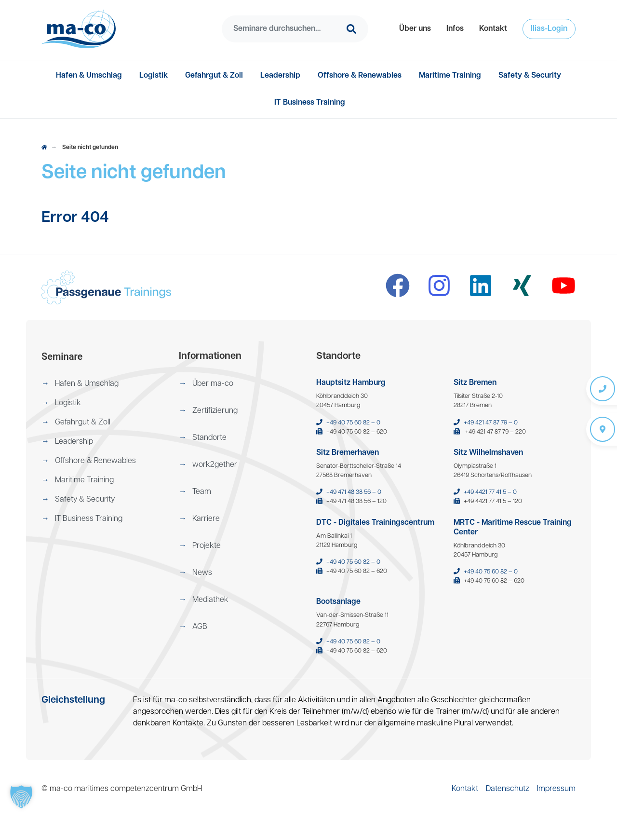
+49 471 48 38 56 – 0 (353, 492)
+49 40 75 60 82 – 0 (353, 423)
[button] (415, 29)
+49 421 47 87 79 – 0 (491, 423)
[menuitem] (415, 29)
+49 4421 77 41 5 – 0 (490, 492)
